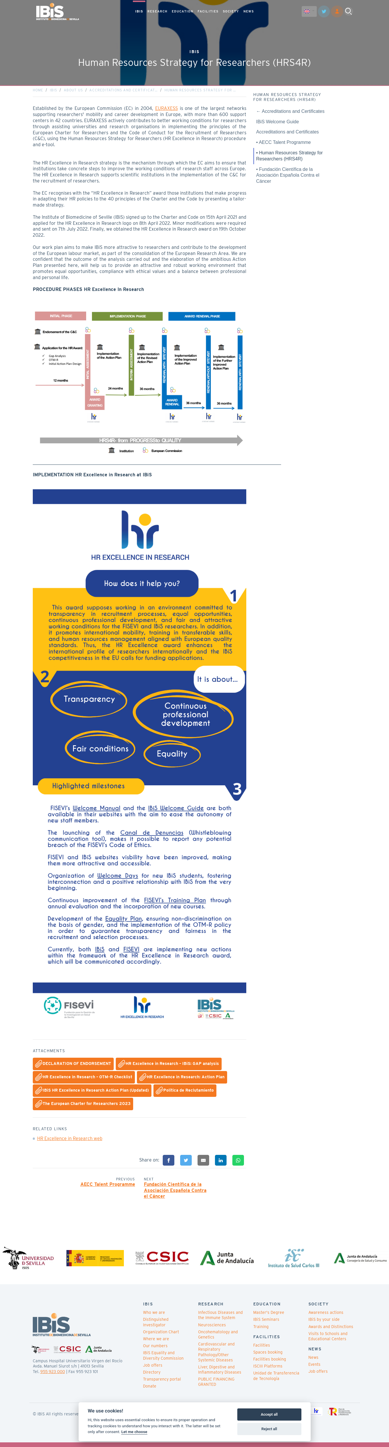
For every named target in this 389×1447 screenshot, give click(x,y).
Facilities (261, 1349)
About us (73, 92)
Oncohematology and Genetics (218, 1339)
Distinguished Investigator (156, 1327)
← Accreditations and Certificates (290, 113)
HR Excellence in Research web (69, 1141)
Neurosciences (212, 1329)
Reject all (269, 1429)
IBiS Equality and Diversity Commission (163, 1360)
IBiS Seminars (266, 1324)
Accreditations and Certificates (287, 134)
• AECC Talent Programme (283, 144)
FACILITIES (208, 11)
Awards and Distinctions (330, 1331)
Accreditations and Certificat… (123, 92)
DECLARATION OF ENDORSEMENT (73, 1066)
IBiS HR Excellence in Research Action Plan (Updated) (92, 1093)
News (313, 1362)
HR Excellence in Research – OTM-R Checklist (83, 1079)
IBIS (139, 11)
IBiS (53, 92)
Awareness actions (325, 1317)
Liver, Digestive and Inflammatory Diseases (219, 1374)
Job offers (152, 1369)
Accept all (269, 1414)
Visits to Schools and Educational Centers (328, 1340)
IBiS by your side (324, 1324)
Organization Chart (161, 1336)
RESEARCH (157, 11)
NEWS (248, 11)
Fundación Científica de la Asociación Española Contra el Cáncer (175, 1193)
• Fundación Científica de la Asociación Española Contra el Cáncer (287, 177)
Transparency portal (162, 1383)
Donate (149, 1390)
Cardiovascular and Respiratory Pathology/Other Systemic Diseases (216, 1356)
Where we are (156, 1343)
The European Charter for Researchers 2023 (83, 1106)
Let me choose (134, 1431)
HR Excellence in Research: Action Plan (182, 1079)
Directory (151, 1376)
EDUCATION (182, 11)
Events (314, 1369)
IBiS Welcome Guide (277, 123)
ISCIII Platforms (268, 1370)
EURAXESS (166, 110)
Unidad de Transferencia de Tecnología (276, 1380)
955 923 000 (52, 1376)
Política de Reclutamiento (185, 1093)
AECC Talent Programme (107, 1186)
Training (261, 1331)
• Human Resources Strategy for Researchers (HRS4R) (289, 158)
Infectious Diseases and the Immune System (220, 1320)
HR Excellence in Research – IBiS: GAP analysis (168, 1066)
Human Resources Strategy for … (200, 92)
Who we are (154, 1317)
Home (38, 92)
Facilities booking (269, 1363)
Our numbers (155, 1350)
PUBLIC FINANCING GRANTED (216, 1386)
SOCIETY (231, 11)
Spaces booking (268, 1356)
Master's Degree (268, 1317)
